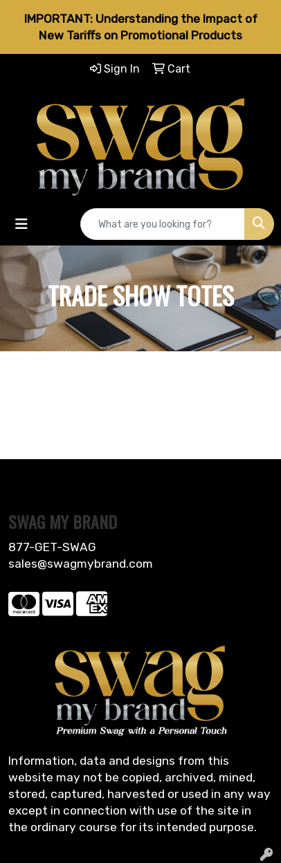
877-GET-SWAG (52, 547)
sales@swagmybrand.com (80, 563)
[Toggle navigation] (21, 224)
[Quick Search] (162, 224)
